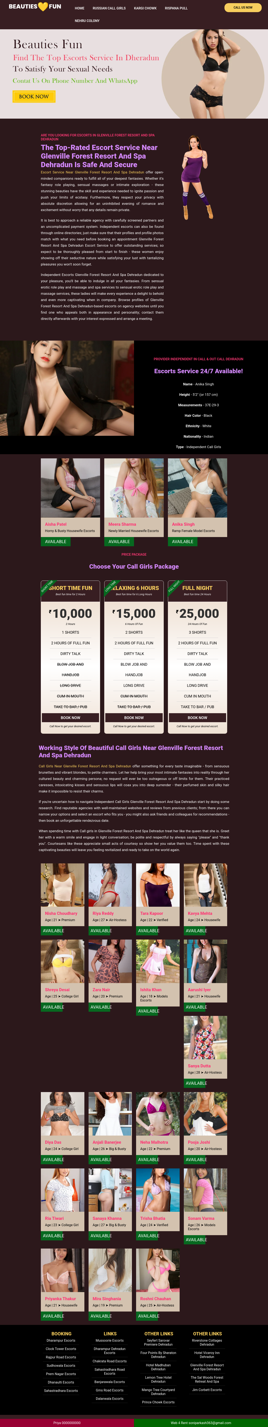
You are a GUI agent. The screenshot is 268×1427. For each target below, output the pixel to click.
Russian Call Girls (109, 8)
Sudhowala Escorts (61, 1366)
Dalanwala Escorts (110, 1399)
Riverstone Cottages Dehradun (207, 1342)
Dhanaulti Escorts (61, 1382)
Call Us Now (243, 7)
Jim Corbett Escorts (207, 1390)
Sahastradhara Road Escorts (110, 1372)
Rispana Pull (176, 8)
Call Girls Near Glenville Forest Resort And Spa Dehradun (85, 766)
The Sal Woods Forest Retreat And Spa (207, 1379)
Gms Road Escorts (110, 1390)
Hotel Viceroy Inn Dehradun (207, 1355)
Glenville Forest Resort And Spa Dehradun (207, 1367)
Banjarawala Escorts (109, 1382)
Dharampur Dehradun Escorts (109, 1351)
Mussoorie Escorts (110, 1340)
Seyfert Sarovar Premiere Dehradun (158, 1342)
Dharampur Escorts (61, 1340)
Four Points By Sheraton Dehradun (158, 1355)
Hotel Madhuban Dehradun (158, 1367)
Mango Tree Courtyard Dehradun (158, 1392)
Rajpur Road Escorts (61, 1357)
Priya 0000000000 (66, 1423)
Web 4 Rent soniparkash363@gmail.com (201, 1423)
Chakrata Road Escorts (110, 1361)
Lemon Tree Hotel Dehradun (158, 1379)
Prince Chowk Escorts (158, 1402)
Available (55, 541)
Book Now (70, 717)
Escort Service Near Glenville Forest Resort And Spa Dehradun (92, 172)
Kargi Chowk (145, 8)
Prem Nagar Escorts (61, 1374)
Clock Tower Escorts (61, 1349)
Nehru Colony (87, 21)
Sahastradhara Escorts (61, 1391)
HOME (79, 8)
